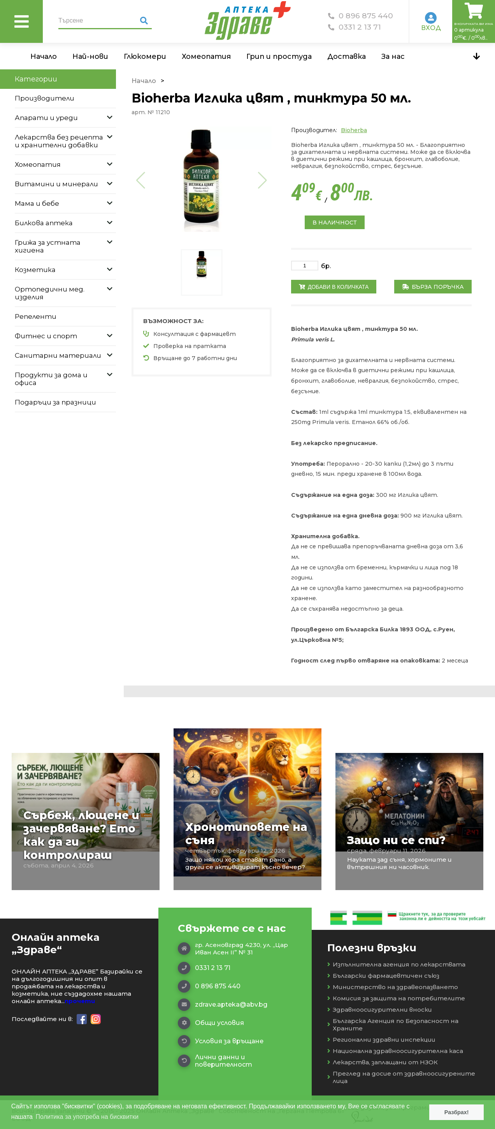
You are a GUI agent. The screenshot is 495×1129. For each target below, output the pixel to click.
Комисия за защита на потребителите (396, 998)
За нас (393, 56)
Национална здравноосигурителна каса (395, 1051)
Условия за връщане (220, 1041)
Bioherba (354, 130)
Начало (43, 56)
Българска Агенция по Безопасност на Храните (392, 1024)
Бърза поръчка (433, 286)
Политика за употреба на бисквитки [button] (87, 1116)
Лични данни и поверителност (215, 1060)
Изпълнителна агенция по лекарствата (396, 964)
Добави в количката (334, 287)
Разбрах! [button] (456, 1112)
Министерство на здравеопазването (392, 987)
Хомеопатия (206, 56)
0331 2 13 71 (354, 27)
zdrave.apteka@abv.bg (222, 1004)
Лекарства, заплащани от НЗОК (382, 1062)
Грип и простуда (279, 56)
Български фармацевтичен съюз (383, 975)
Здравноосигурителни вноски (379, 1009)
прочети (80, 1001)
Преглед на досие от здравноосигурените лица (401, 1077)
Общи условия (211, 1023)
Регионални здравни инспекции (381, 1039)
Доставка (346, 56)
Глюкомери (145, 56)
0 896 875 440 (360, 15)
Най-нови (90, 56)
